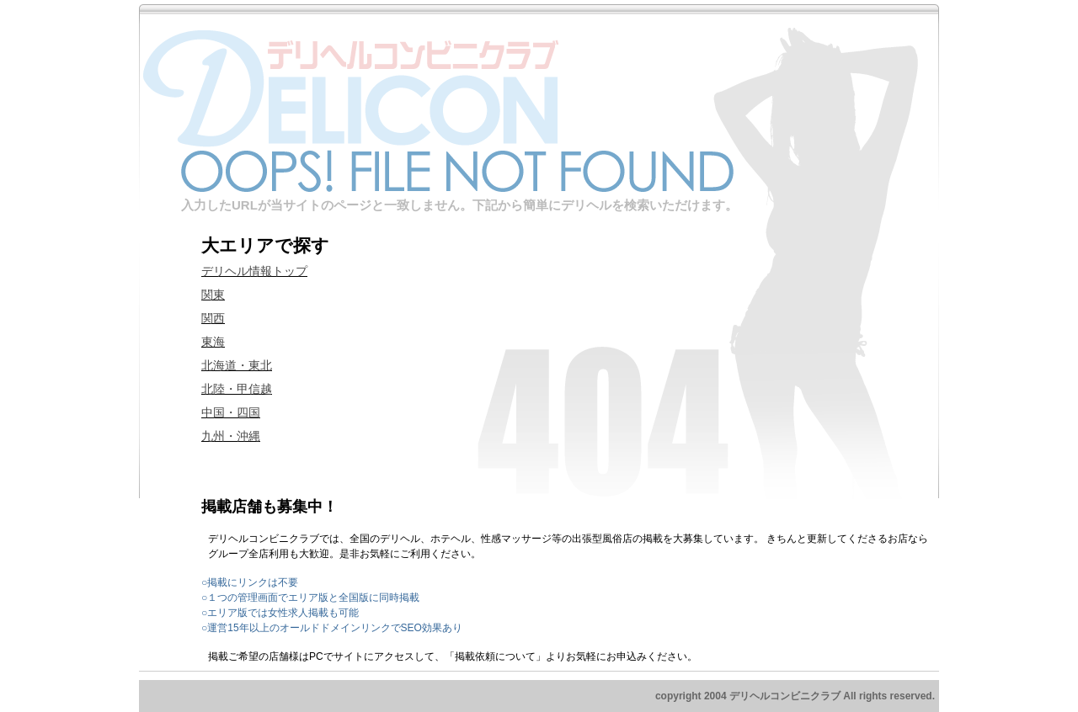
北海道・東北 (236, 365)
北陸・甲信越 (236, 389)
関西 (213, 318)
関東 (213, 294)
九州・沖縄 (230, 436)
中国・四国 (230, 412)
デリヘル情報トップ (254, 271)
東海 (213, 341)
